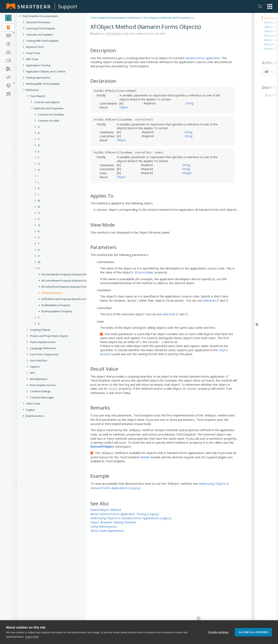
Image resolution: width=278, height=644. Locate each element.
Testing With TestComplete (42, 40)
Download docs (34, 416)
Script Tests (33, 53)
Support (67, 6)
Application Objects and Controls (46, 71)
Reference (32, 90)
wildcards (209, 300)
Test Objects (37, 96)
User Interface (38, 360)
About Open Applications (107, 531)
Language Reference (43, 348)
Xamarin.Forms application (202, 58)
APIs (32, 373)
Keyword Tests (35, 47)
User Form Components (44, 354)
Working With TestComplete (43, 84)
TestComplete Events (43, 342)
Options (35, 366)
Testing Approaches (38, 77)
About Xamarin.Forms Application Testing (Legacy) (124, 514)
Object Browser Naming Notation (113, 522)
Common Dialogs (40, 391)
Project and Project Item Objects (49, 336)
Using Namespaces (103, 526)
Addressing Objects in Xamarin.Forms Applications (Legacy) (130, 518)
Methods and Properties (175, 17)
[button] (269, 6)
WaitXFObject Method (105, 510)
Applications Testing (38, 65)
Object (123, 107)
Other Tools (33, 403)
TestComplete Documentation (40, 16)
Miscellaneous (38, 379)
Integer (187, 173)
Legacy (30, 409)
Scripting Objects (40, 330)
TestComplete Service (42, 385)
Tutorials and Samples (39, 34)
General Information (38, 22)
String (190, 103)
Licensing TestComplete (40, 28)
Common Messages (42, 397)
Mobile (144, 457)
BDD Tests (32, 59)
